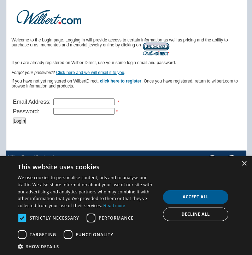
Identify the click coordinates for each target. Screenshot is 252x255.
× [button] (244, 163)
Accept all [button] (196, 197)
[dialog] (126, 205)
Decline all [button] (196, 214)
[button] (87, 246)
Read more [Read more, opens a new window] (114, 205)
